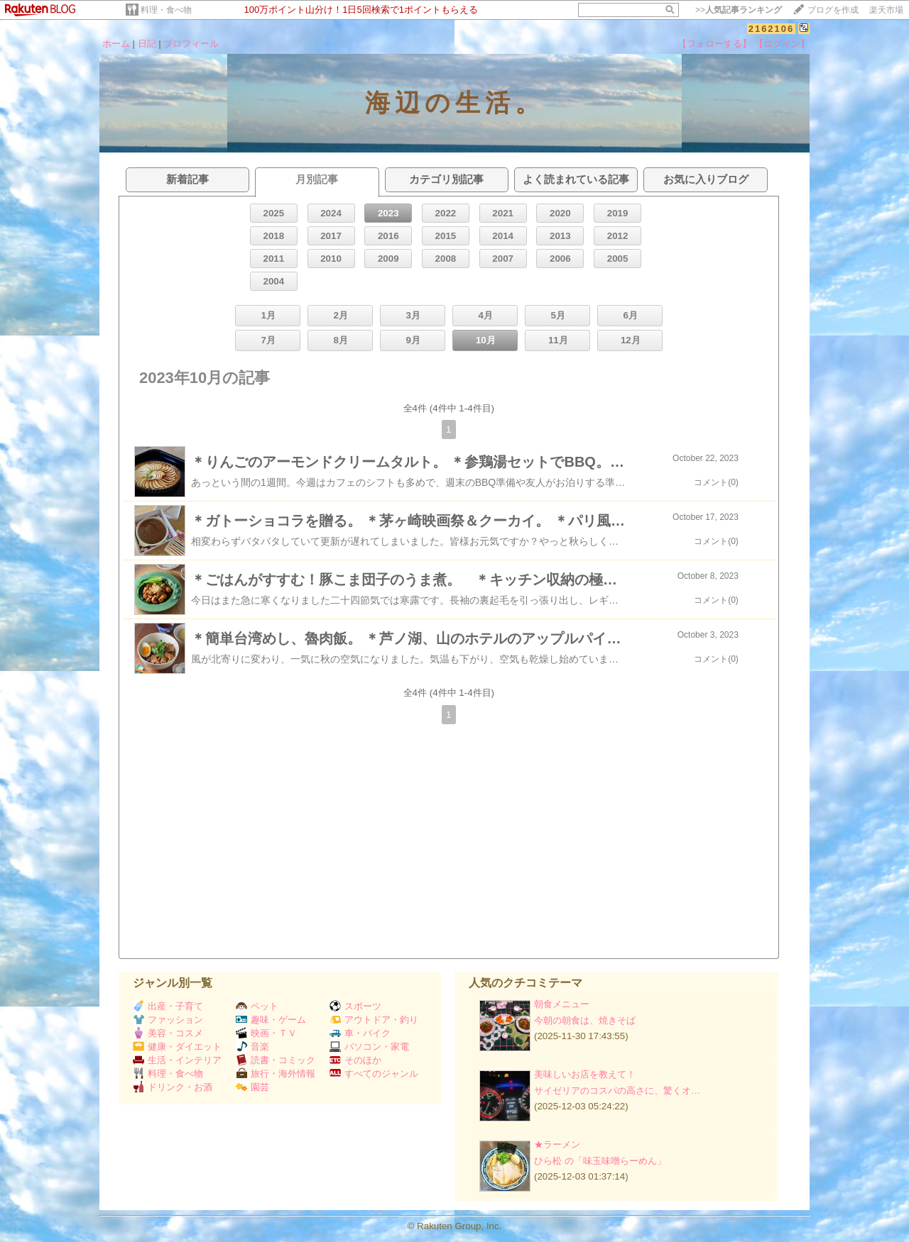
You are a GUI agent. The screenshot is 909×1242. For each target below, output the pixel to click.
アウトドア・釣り (374, 1019)
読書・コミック (275, 1060)
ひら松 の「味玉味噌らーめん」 (600, 1160)
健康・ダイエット (177, 1046)
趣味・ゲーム (271, 1019)
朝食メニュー (561, 1004)
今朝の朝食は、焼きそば (585, 1020)
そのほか (355, 1060)
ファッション (168, 1019)
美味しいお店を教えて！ (585, 1074)
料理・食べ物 (166, 10)
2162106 (772, 28)
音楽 (252, 1046)
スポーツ (355, 1006)
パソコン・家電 (369, 1046)
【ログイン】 (782, 43)
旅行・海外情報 (275, 1073)
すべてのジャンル (374, 1073)
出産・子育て (168, 1006)
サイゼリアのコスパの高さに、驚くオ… (617, 1090)
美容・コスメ (168, 1033)
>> (738, 10)
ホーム (116, 43)
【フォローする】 (714, 43)
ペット (257, 1006)
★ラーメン (557, 1144)
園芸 (252, 1087)
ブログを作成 (833, 10)
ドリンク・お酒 (172, 1087)
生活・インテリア (177, 1060)
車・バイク (360, 1033)
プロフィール (191, 43)
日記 (147, 43)
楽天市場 (886, 10)
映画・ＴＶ (266, 1033)
